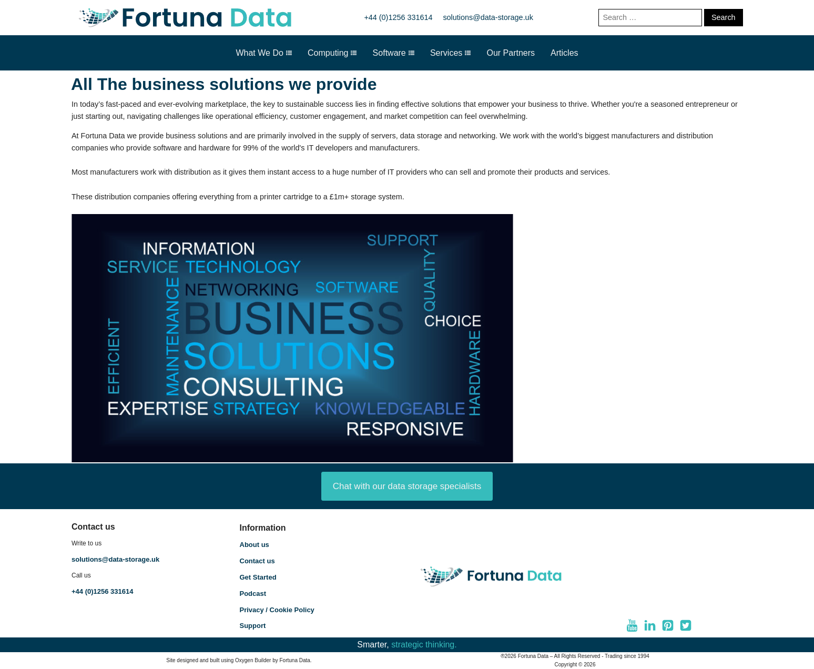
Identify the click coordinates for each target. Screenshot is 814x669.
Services (450, 52)
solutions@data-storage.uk (488, 17)
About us (254, 545)
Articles (564, 52)
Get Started (258, 577)
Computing (332, 52)
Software (393, 52)
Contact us (257, 561)
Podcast (253, 593)
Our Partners (510, 52)
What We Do (264, 52)
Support (253, 626)
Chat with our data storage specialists (407, 486)
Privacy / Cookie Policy (277, 610)
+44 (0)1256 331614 (398, 17)
